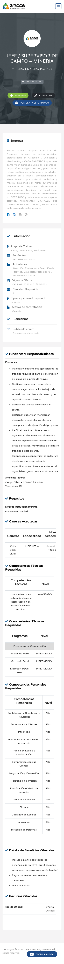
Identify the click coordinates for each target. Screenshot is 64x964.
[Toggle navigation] (58, 6)
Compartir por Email (32, 82)
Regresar (18, 95)
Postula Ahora (42, 954)
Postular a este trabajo (32, 102)
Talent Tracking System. (37, 949)
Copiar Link (43, 95)
